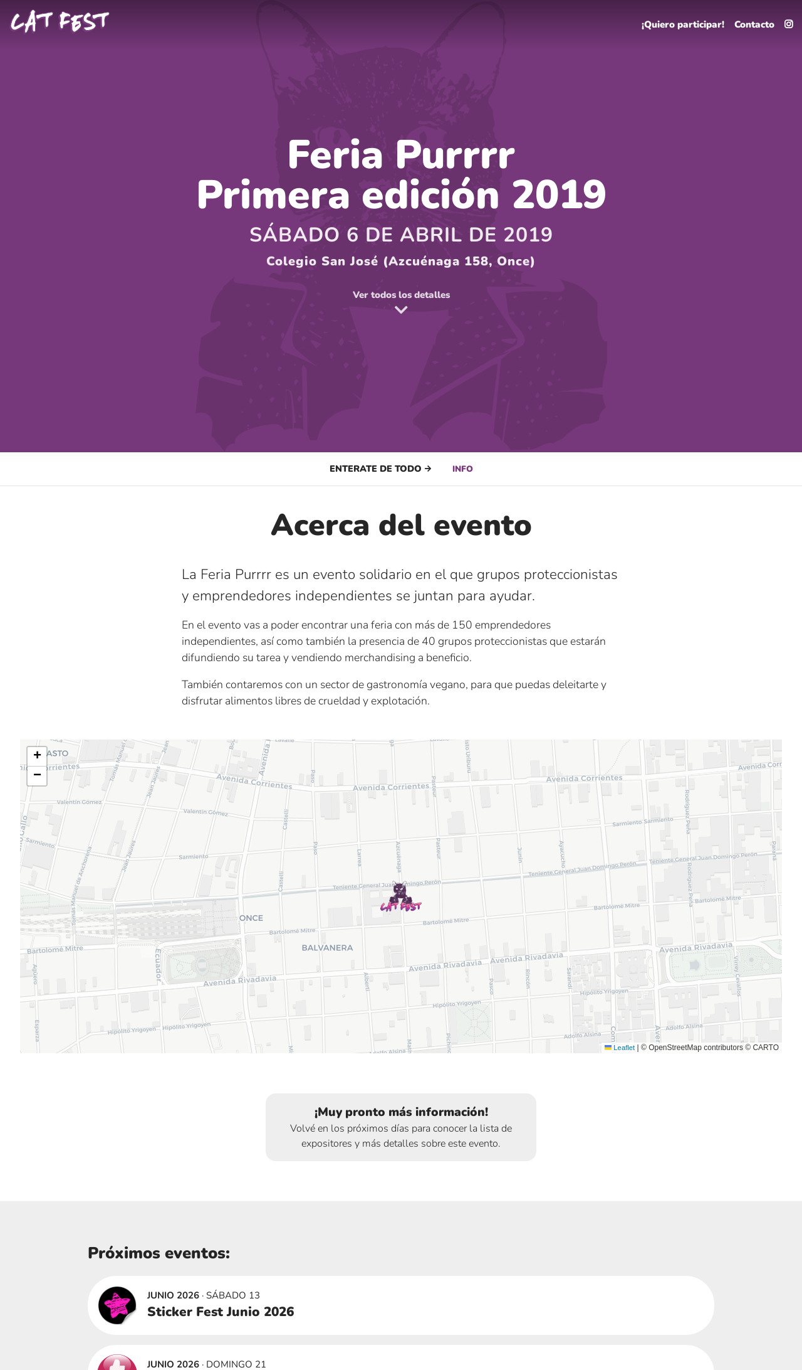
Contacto (751, 22)
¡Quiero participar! (673, 22)
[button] (401, 896)
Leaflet (619, 1047)
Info (463, 468)
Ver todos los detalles (401, 302)
